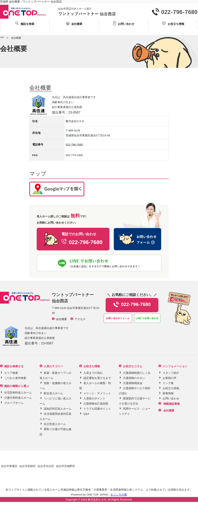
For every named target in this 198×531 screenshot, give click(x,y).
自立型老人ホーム (55, 424)
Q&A (86, 413)
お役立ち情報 (171, 388)
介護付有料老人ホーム (18, 397)
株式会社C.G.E (97, 499)
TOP (2, 37)
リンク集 (168, 383)
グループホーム (13, 402)
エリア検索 (11, 372)
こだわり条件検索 (15, 377)
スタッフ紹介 (171, 372)
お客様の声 (169, 377)
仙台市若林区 (27, 466)
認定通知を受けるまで (97, 377)
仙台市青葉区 (9, 466)
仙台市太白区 (46, 466)
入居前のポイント (94, 398)
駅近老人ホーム (53, 393)
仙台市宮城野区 (65, 466)
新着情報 (168, 393)
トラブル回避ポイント (97, 408)
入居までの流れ (93, 372)
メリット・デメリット (97, 393)
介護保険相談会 (132, 383)
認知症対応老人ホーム (57, 408)
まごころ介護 (118, 494)
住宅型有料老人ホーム (18, 392)
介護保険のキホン (134, 377)
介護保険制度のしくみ (137, 372)
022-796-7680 (74, 144)
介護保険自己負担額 (95, 403)
